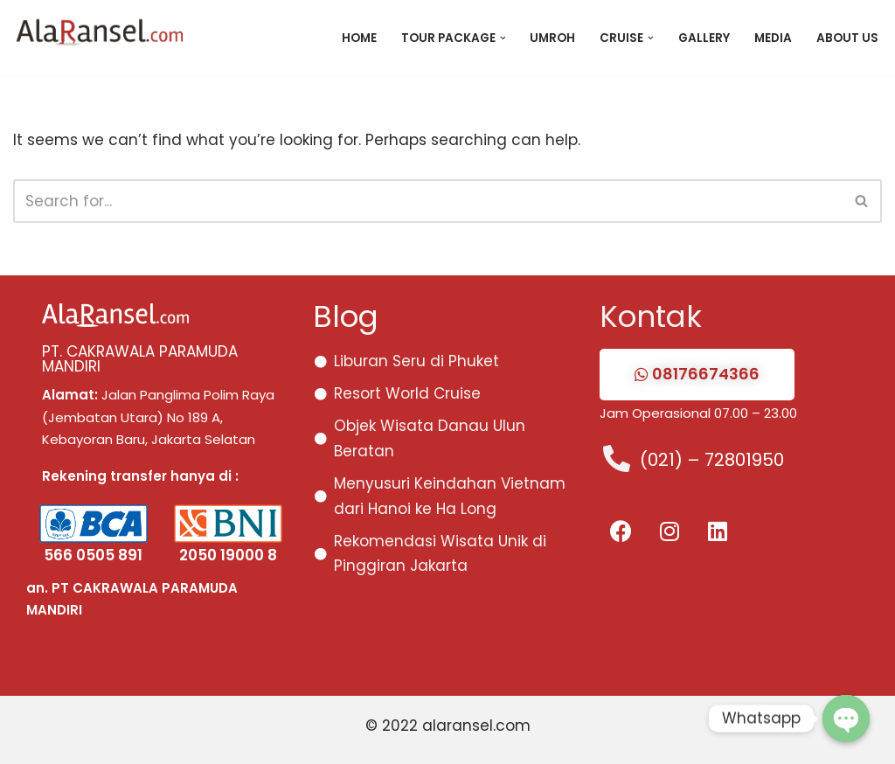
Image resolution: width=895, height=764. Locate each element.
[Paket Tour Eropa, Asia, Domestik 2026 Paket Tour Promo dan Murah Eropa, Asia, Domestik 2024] (105, 37)
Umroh (552, 38)
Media (773, 38)
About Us (847, 38)
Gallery (704, 38)
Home (358, 38)
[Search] (428, 201)
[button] (502, 38)
